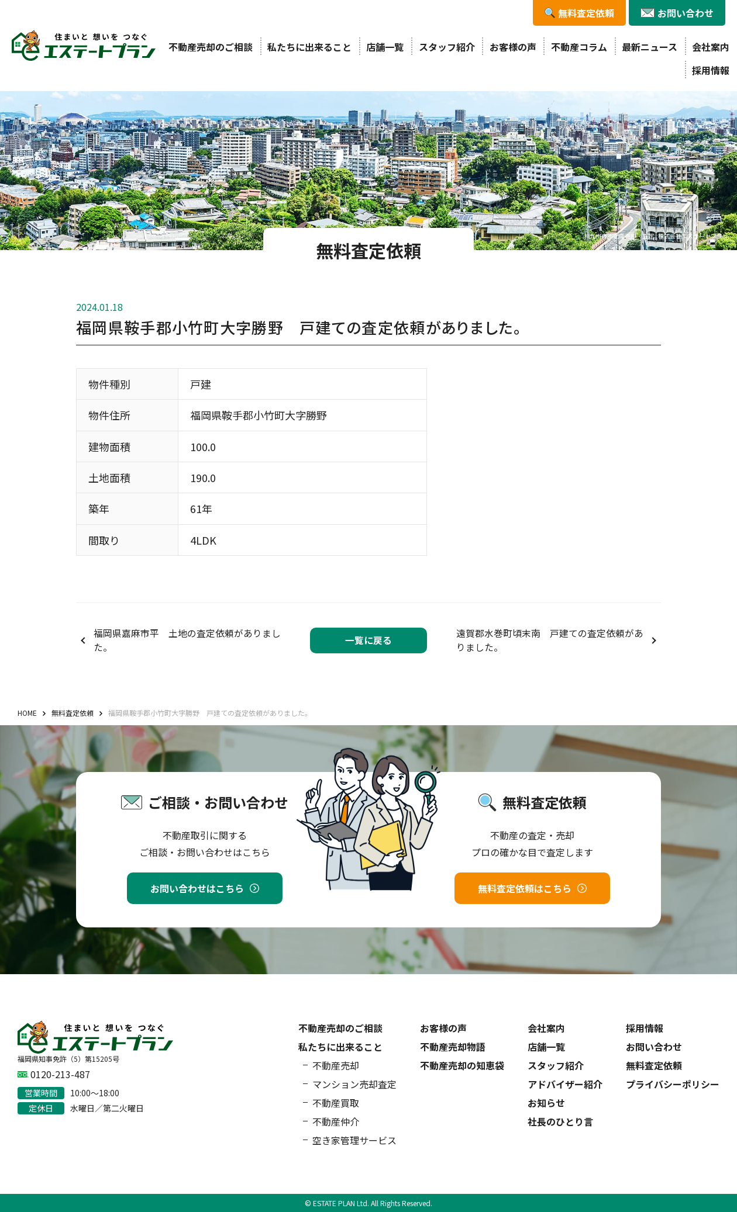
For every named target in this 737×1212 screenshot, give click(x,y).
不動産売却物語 (452, 1047)
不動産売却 (335, 1065)
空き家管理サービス (354, 1140)
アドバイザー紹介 (565, 1084)
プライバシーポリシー (672, 1084)
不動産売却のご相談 (210, 47)
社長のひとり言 (560, 1121)
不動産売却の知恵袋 (462, 1065)
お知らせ (546, 1103)
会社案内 (710, 47)
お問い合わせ (654, 1047)
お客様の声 (513, 47)
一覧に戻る (368, 640)
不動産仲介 (335, 1121)
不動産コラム (579, 47)
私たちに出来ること (309, 47)
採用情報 (710, 70)
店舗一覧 (385, 47)
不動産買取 (335, 1103)
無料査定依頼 (654, 1065)
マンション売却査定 (354, 1084)
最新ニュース (649, 47)
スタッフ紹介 (447, 47)
